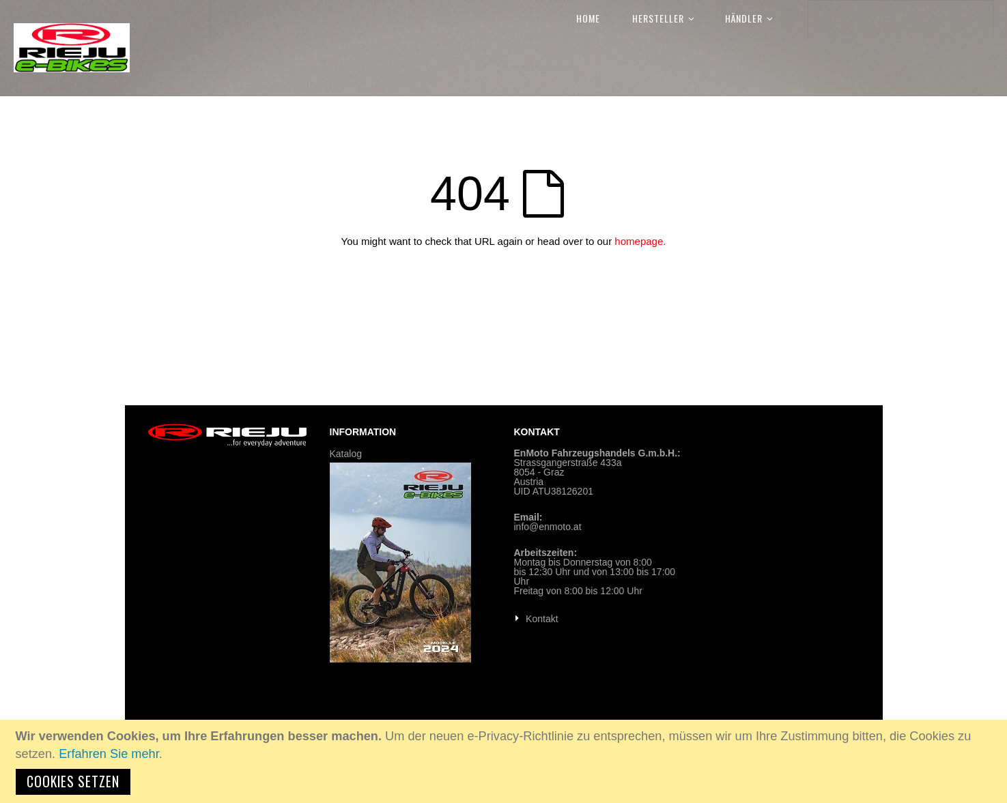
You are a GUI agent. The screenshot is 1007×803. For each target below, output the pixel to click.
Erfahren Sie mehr (109, 754)
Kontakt (542, 618)
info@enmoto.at (548, 526)
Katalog (346, 453)
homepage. (640, 241)
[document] (505, 761)
